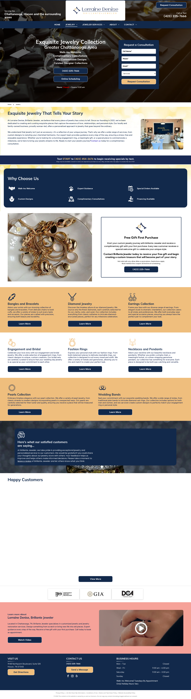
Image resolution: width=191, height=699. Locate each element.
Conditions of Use (92, 693)
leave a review (24, 461)
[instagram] (72, 676)
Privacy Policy (60, 693)
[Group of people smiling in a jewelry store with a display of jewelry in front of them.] (161, 556)
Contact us (96, 141)
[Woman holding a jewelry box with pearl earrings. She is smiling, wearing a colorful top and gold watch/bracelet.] (30, 545)
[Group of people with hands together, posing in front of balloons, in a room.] (117, 545)
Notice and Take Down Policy (108, 693)
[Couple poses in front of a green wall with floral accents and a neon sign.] (73, 556)
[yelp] (76, 676)
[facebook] (68, 676)
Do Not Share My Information (76, 693)
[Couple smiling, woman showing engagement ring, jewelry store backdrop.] (161, 513)
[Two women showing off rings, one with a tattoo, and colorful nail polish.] (117, 502)
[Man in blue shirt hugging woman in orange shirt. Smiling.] (73, 513)
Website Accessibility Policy (126, 693)
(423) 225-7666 (175, 16)
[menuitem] (57, 25)
